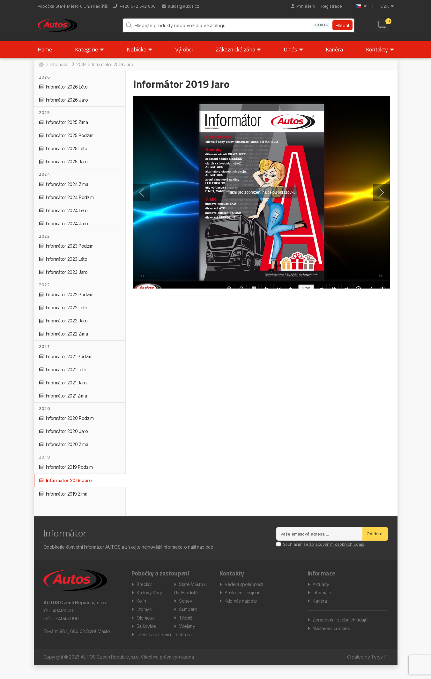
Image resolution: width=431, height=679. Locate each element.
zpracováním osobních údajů (336, 549)
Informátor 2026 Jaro (63, 105)
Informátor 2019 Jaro (65, 486)
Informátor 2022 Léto (63, 313)
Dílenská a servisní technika (164, 648)
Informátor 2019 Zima (63, 499)
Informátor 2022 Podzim (66, 300)
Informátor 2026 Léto (63, 92)
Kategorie (89, 55)
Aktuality (321, 590)
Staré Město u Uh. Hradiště (190, 595)
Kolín (141, 610)
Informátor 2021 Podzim (66, 362)
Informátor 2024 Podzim (66, 203)
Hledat (342, 28)
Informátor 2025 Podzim (66, 141)
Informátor (323, 600)
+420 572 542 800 (134, 6)
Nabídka (139, 55)
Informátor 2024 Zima (63, 190)
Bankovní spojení (242, 600)
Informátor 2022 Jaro (63, 326)
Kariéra (334, 55)
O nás (293, 55)
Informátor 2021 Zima (63, 401)
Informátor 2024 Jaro (63, 229)
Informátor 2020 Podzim (66, 424)
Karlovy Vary (149, 600)
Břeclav (144, 590)
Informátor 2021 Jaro (63, 388)
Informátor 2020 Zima (63, 450)
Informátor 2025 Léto (63, 154)
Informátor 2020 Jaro (63, 437)
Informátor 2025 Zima (63, 128)
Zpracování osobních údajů (340, 630)
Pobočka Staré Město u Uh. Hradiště (72, 6)
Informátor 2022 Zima (63, 340)
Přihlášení (303, 6)
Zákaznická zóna (238, 55)
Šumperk (188, 619)
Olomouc (146, 629)
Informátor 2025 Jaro (63, 167)
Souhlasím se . (324, 549)
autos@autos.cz (180, 6)
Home (45, 55)
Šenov (185, 610)
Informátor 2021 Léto (62, 375)
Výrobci (184, 55)
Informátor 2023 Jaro (63, 278)
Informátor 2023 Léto (63, 264)
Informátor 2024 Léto (63, 216)
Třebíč (185, 629)
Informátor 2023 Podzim (66, 251)
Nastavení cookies (331, 639)
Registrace (331, 6)
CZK (386, 6)
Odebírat (375, 539)
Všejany (187, 638)
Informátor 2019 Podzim (66, 472)
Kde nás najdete (241, 610)
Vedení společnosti (244, 590)
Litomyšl (144, 619)
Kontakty (379, 55)
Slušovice (146, 638)
